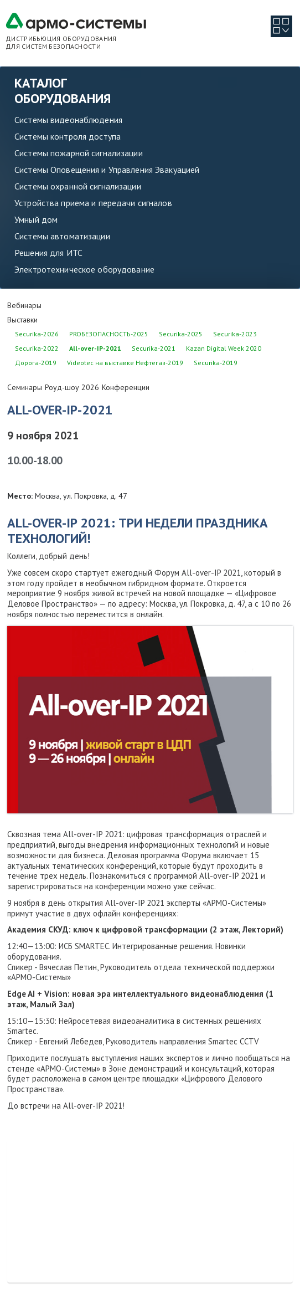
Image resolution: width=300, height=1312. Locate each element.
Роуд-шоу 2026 (72, 387)
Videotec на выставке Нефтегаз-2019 (125, 362)
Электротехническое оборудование (84, 269)
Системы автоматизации (62, 236)
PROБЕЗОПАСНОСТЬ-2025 (108, 334)
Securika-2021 (153, 348)
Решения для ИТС (48, 252)
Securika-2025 (181, 334)
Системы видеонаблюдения (68, 119)
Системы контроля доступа (67, 136)
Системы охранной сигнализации (77, 186)
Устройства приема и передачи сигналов (93, 202)
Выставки (22, 320)
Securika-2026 (37, 334)
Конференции (125, 387)
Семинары (24, 387)
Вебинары (24, 305)
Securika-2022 (37, 348)
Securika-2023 (235, 334)
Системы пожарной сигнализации (78, 152)
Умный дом (36, 219)
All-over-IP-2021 (95, 348)
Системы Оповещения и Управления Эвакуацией (106, 169)
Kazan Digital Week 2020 (223, 348)
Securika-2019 (215, 362)
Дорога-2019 (35, 362)
